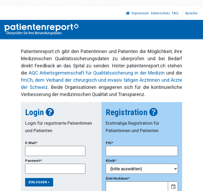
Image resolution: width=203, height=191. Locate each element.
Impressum (140, 13)
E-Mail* (31, 143)
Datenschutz (160, 13)
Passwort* (33, 161)
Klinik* (111, 161)
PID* (109, 143)
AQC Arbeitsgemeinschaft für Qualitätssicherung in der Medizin (97, 73)
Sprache (191, 13)
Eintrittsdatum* (118, 178)
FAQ (175, 13)
